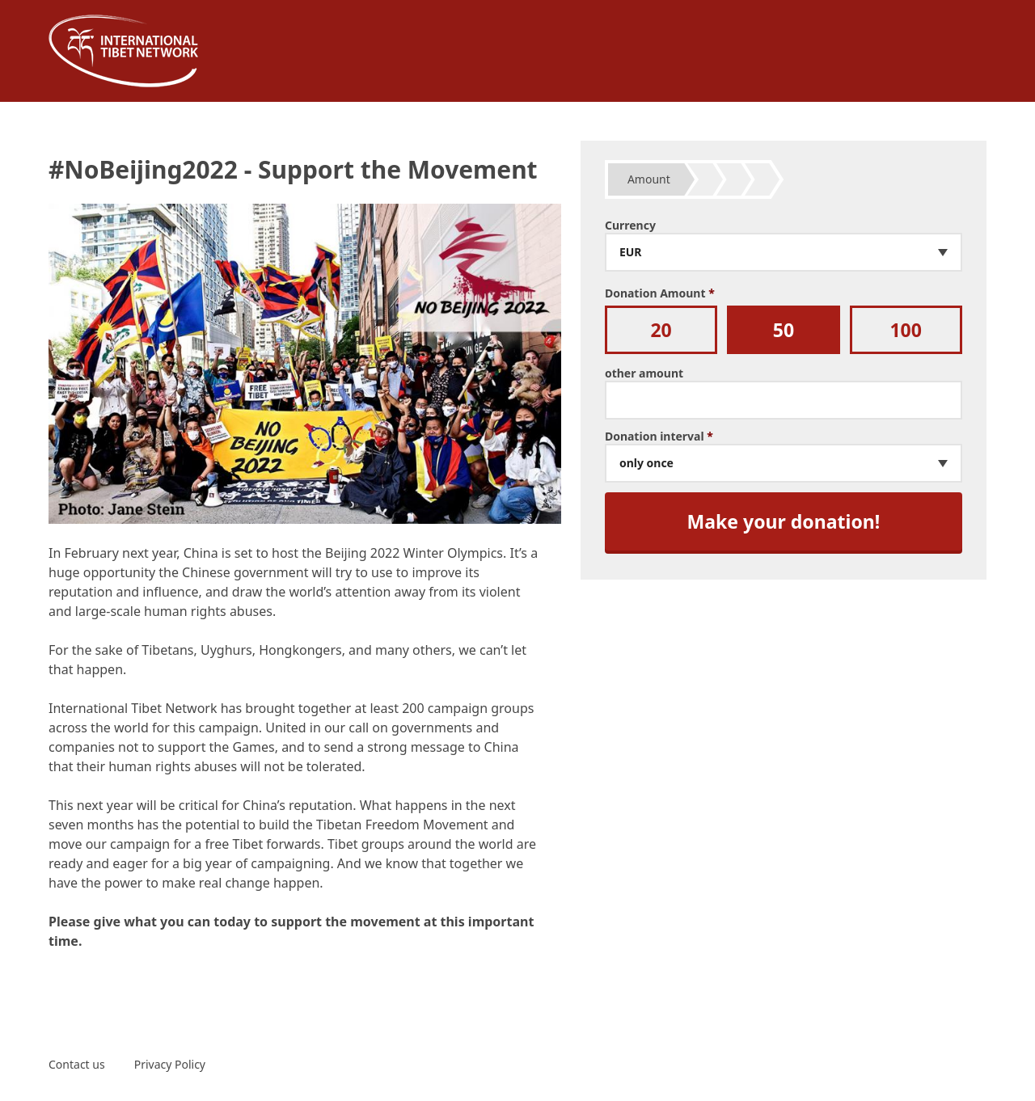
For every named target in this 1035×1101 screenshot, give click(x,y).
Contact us (77, 1064)
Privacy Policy (169, 1064)
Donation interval (659, 436)
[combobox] (783, 252)
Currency (630, 225)
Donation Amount (660, 293)
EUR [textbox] (630, 252)
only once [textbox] (646, 463)
